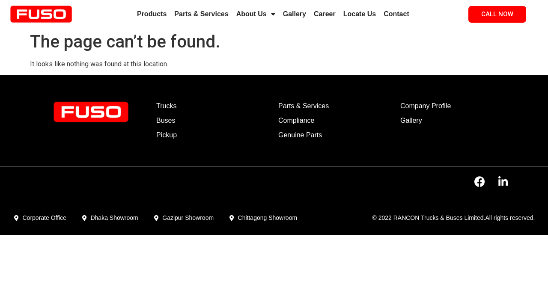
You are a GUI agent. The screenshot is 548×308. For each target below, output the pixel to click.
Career (325, 14)
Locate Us (359, 14)
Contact (396, 14)
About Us (255, 14)
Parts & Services (201, 14)
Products (152, 14)
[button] (497, 14)
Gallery (294, 14)
